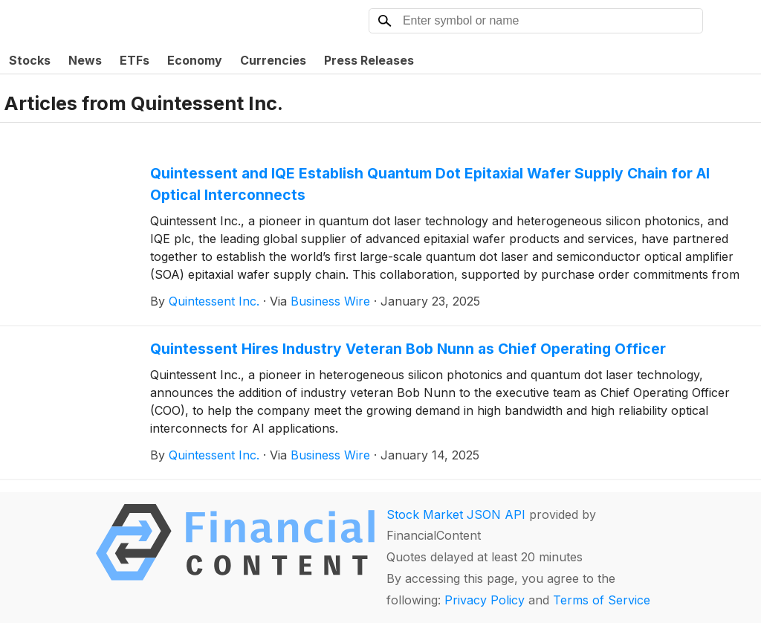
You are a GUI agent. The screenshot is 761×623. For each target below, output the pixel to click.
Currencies (273, 60)
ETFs (134, 60)
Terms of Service (601, 600)
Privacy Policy (484, 600)
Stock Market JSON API (455, 514)
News (85, 60)
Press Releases (369, 60)
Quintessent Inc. (214, 301)
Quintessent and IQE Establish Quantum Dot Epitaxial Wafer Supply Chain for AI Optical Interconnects (430, 184)
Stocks (30, 60)
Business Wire (330, 301)
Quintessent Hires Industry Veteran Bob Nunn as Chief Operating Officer (408, 349)
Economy (194, 60)
